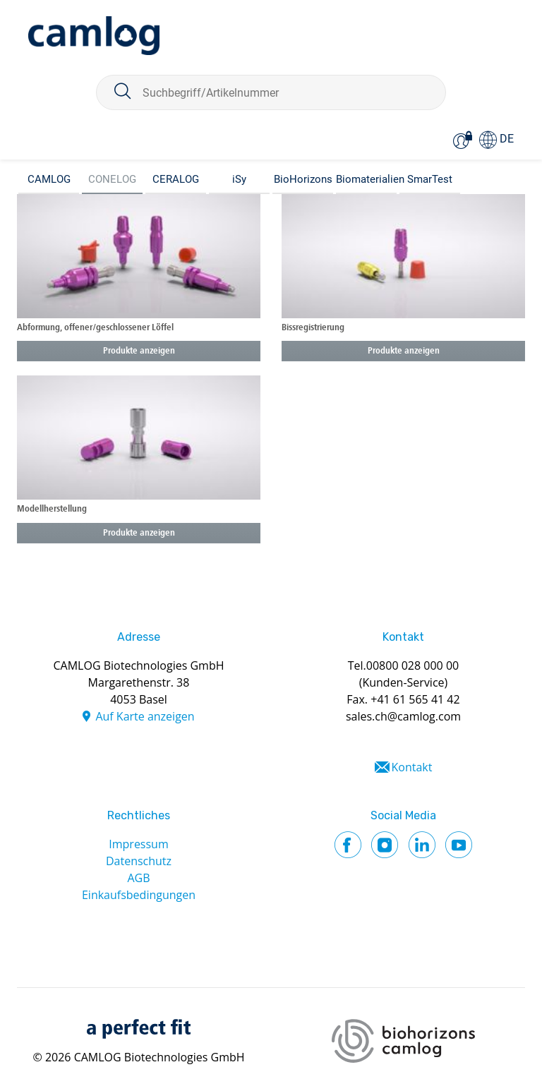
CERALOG (175, 179)
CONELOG (112, 179)
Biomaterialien (366, 179)
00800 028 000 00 (412, 665)
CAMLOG (49, 179)
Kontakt (412, 767)
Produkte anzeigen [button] (139, 351)
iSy (239, 179)
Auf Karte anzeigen (144, 716)
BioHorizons (303, 179)
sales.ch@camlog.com (403, 716)
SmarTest (429, 179)
